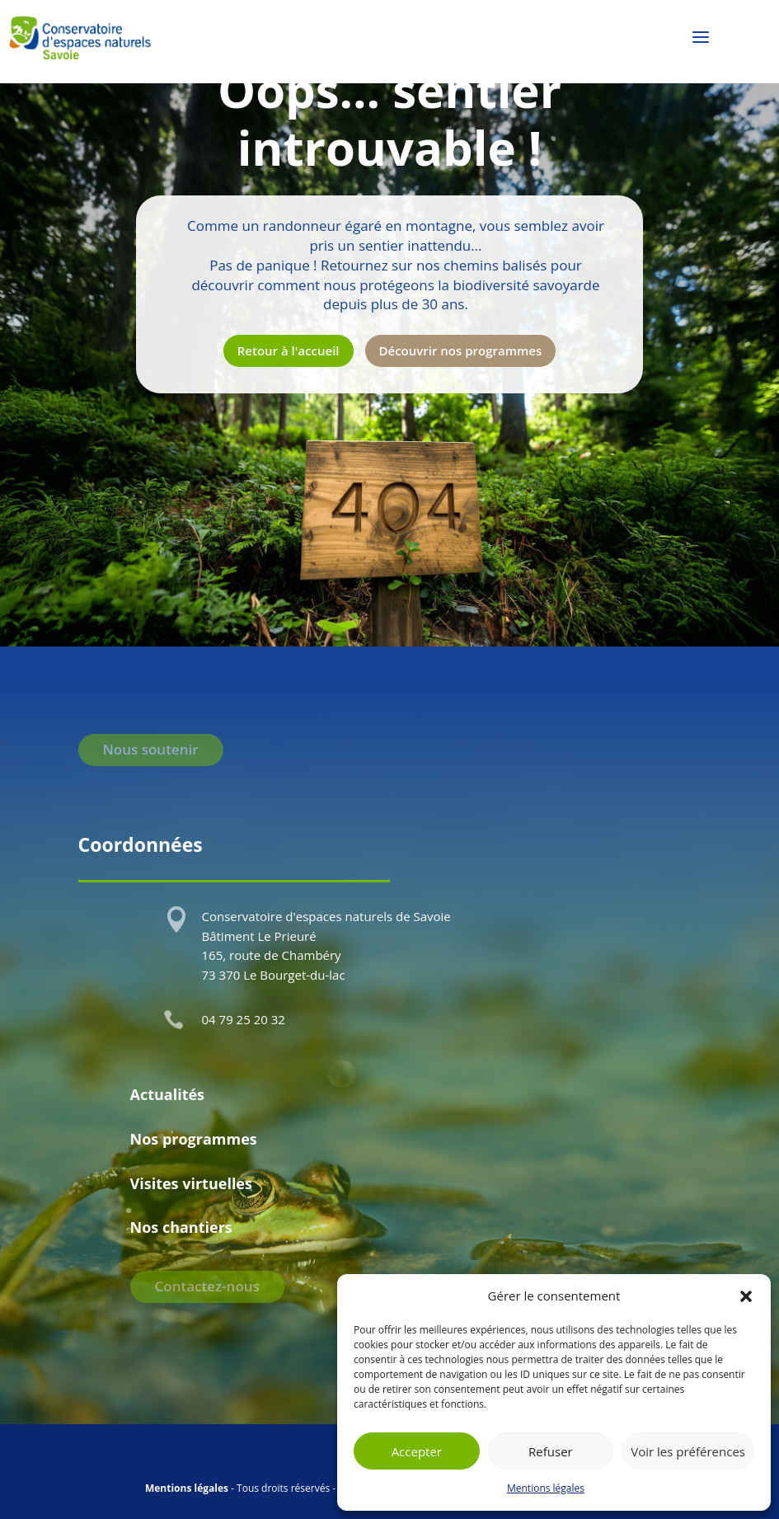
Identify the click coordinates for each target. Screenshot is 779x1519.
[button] (746, 1296)
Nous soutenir (151, 749)
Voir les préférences (688, 1451)
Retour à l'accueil (288, 350)
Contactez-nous (207, 1286)
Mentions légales (545, 1488)
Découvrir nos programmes (460, 350)
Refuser (550, 1451)
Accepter (417, 1451)
